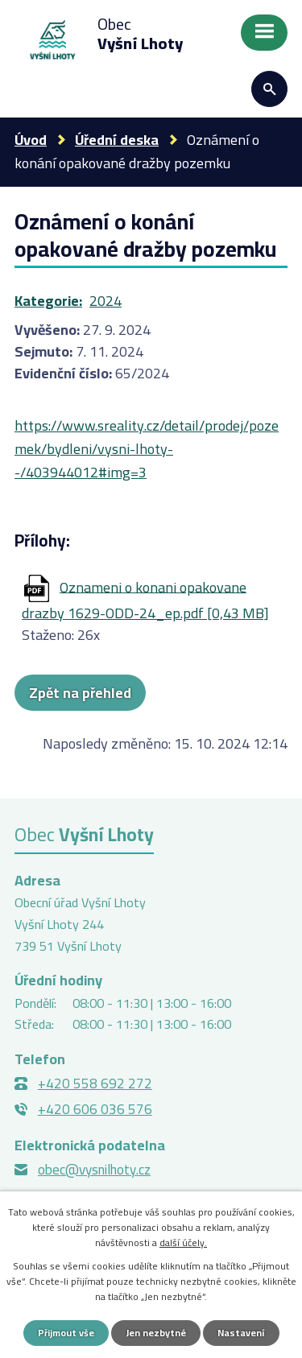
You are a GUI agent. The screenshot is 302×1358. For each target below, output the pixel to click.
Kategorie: (48, 301)
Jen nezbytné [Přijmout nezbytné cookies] (156, 1332)
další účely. (183, 1242)
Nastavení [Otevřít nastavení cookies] (241, 1332)
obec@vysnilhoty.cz (94, 1169)
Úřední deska (117, 139)
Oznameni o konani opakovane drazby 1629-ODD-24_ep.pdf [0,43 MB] (145, 599)
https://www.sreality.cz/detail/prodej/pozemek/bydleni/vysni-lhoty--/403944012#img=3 (146, 448)
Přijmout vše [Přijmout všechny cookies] (66, 1332)
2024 (105, 300)
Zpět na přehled (80, 692)
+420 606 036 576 (95, 1109)
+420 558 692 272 (95, 1083)
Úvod (30, 139)
